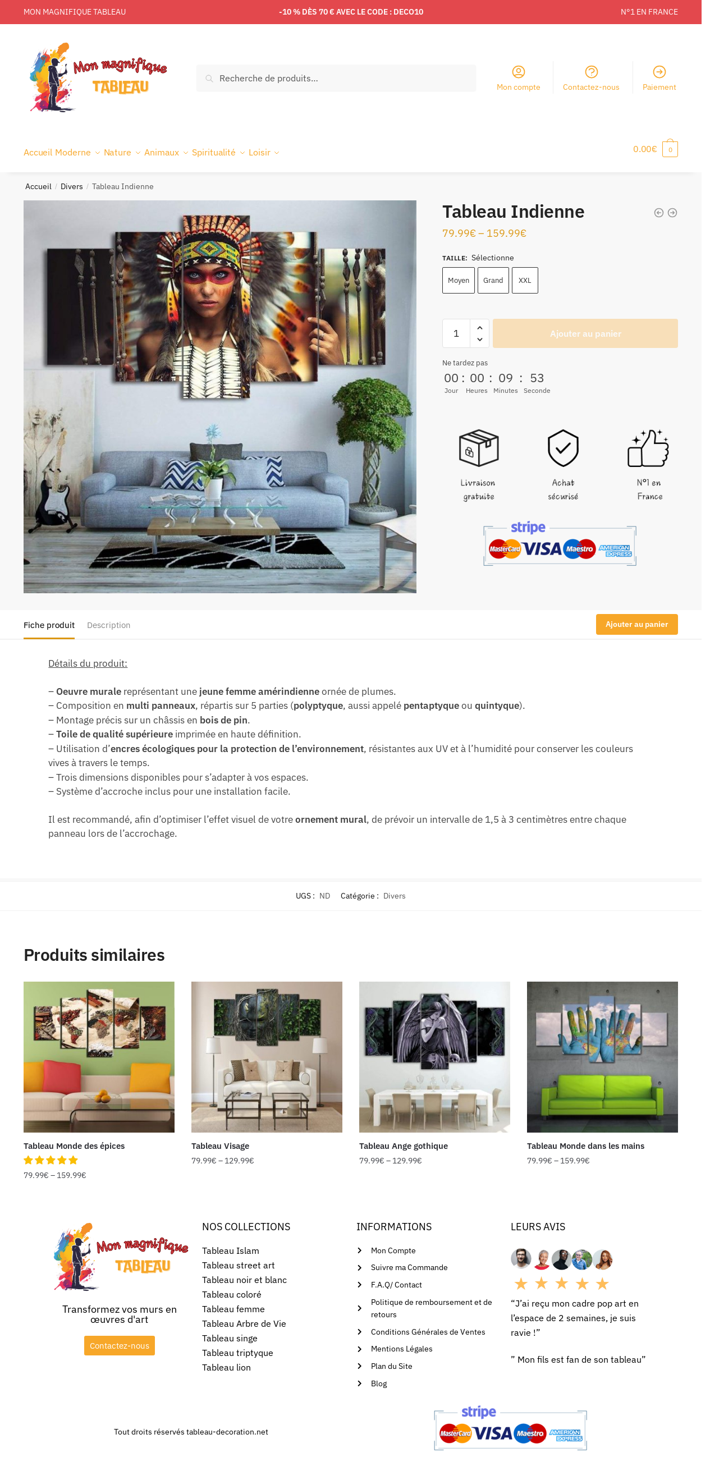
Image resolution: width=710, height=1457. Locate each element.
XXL (525, 273)
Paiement (659, 78)
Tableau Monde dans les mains (585, 1139)
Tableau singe (230, 1331)
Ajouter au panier (585, 326)
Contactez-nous (591, 78)
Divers (72, 180)
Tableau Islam (230, 1243)
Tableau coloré (232, 1287)
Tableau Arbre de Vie (244, 1316)
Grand (493, 273)
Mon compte (518, 78)
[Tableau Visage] (266, 1050)
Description (109, 618)
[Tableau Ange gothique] (434, 1050)
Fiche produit (49, 618)
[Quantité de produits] (456, 326)
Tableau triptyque (237, 1345)
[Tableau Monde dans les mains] (602, 1050)
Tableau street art (238, 1258)
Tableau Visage (220, 1139)
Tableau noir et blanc (244, 1273)
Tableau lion (226, 1360)
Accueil (38, 180)
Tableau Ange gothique (403, 1139)
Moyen (458, 273)
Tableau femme (233, 1302)
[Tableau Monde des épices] (99, 1050)
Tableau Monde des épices (74, 1139)
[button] (52, 1153)
